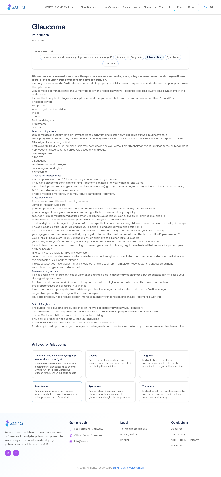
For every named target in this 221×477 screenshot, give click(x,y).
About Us (149, 7)
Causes (121, 57)
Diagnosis (136, 57)
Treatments (39, 124)
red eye (38, 157)
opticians (46, 179)
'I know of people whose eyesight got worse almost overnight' (77, 57)
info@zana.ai (81, 441)
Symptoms (173, 57)
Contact (164, 7)
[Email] (16, 453)
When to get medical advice (49, 109)
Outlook (36, 127)
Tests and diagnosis (43, 120)
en (205, 7)
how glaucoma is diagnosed (63, 267)
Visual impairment (177, 146)
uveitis (131, 216)
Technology (178, 434)
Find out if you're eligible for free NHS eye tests (60, 252)
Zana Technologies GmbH (128, 467)
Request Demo (186, 7)
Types (35, 113)
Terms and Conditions (133, 429)
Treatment (110, 63)
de (212, 7)
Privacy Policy (128, 434)
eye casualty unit (139, 186)
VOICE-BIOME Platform (60, 7)
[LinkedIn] (8, 453)
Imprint (124, 440)
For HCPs (176, 445)
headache (40, 160)
